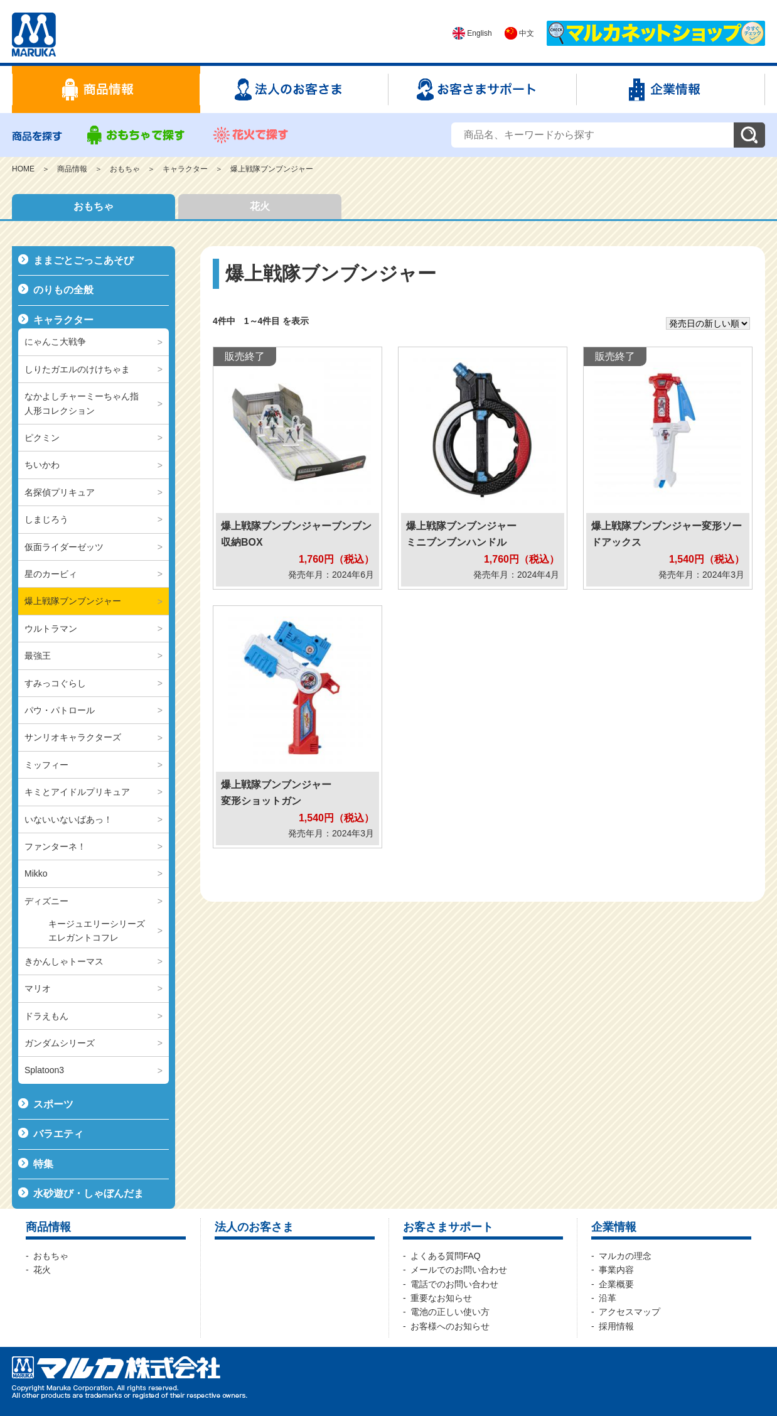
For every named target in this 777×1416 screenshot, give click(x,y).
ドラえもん (46, 1016)
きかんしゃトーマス (64, 961)
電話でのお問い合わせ (454, 1284)
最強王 (37, 656)
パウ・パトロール (59, 710)
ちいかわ (42, 465)
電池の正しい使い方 (450, 1312)
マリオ (37, 988)
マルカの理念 (625, 1256)
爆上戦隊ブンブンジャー (271, 169)
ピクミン (42, 438)
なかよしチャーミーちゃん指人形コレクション (81, 403)
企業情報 (613, 1227)
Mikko (36, 873)
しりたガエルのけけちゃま (77, 369)
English (472, 33)
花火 (260, 206)
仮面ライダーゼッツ (64, 547)
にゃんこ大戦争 (55, 342)
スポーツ (53, 1104)
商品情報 (72, 169)
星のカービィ (50, 574)
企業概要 (616, 1284)
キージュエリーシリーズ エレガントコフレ (101, 931)
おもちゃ (125, 169)
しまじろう (46, 519)
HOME (23, 169)
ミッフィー (46, 765)
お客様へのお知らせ (450, 1326)
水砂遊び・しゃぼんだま (88, 1193)
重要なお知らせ (441, 1298)
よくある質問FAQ (445, 1256)
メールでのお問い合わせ (458, 1270)
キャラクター (185, 169)
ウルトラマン (50, 629)
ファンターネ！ (55, 846)
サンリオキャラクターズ (72, 737)
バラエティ (58, 1133)
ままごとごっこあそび (83, 260)
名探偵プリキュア (59, 492)
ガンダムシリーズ (59, 1043)
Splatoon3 (44, 1070)
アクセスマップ (629, 1312)
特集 (43, 1164)
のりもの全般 (63, 289)
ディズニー (46, 901)
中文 (519, 33)
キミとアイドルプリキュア (77, 792)
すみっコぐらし (55, 683)
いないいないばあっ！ (68, 819)
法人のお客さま (254, 1227)
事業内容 (616, 1270)
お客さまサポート (448, 1227)
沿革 (607, 1298)
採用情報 (616, 1326)
